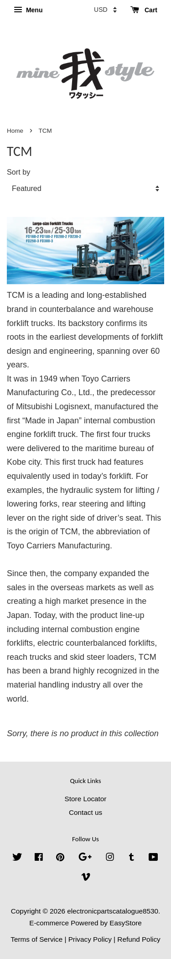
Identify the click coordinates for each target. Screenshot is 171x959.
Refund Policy (138, 939)
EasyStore (125, 923)
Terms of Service (36, 939)
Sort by (18, 172)
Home (15, 130)
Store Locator (86, 799)
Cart (143, 10)
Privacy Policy (90, 939)
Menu (28, 10)
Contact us (85, 812)
